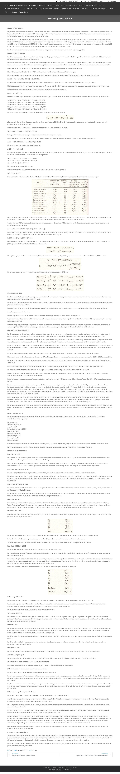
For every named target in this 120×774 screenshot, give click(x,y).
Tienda (14, 14)
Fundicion (84, 11)
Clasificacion (22, 7)
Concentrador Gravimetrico (74, 7)
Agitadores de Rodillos (29, 11)
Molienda (33, 7)
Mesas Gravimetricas (12, 11)
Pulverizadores (65, 11)
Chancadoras (11, 7)
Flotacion (42, 7)
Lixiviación (51, 7)
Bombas (59, 7)
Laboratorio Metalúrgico (99, 11)
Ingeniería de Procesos (95, 7)
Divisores (75, 11)
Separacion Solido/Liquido (49, 11)
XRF (111, 11)
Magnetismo (23, 14)
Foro (8, 14)
